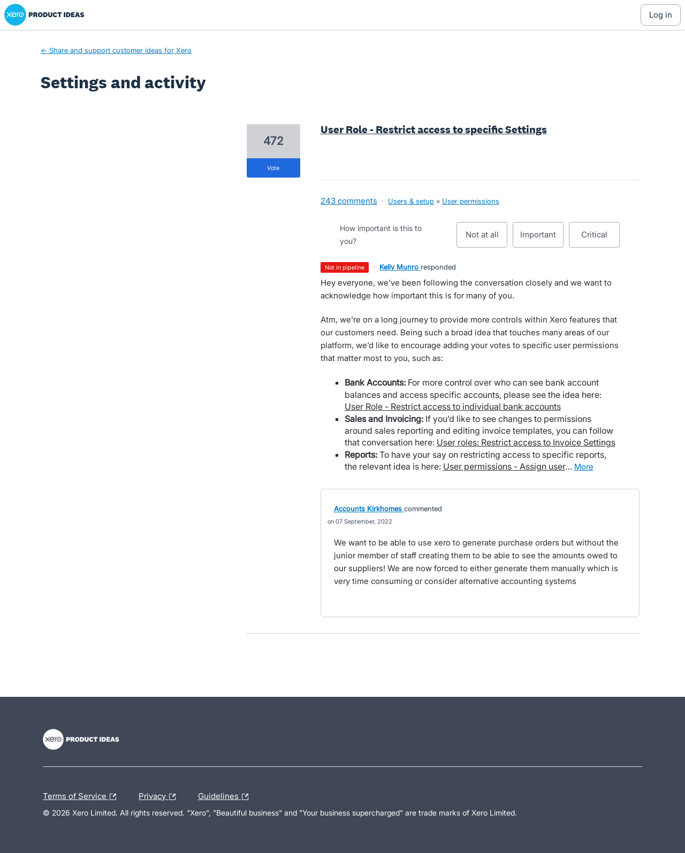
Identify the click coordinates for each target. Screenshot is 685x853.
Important (542, 238)
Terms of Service (82, 796)
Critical (600, 238)
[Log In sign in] (661, 15)
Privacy (160, 796)
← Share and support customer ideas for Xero (116, 50)
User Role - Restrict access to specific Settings (434, 129)
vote (273, 168)
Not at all (487, 238)
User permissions (470, 201)
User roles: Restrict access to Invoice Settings (526, 442)
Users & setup (411, 201)
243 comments (349, 201)
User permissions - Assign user (504, 466)
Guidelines (226, 796)
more (583, 467)
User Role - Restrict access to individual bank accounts (453, 406)
